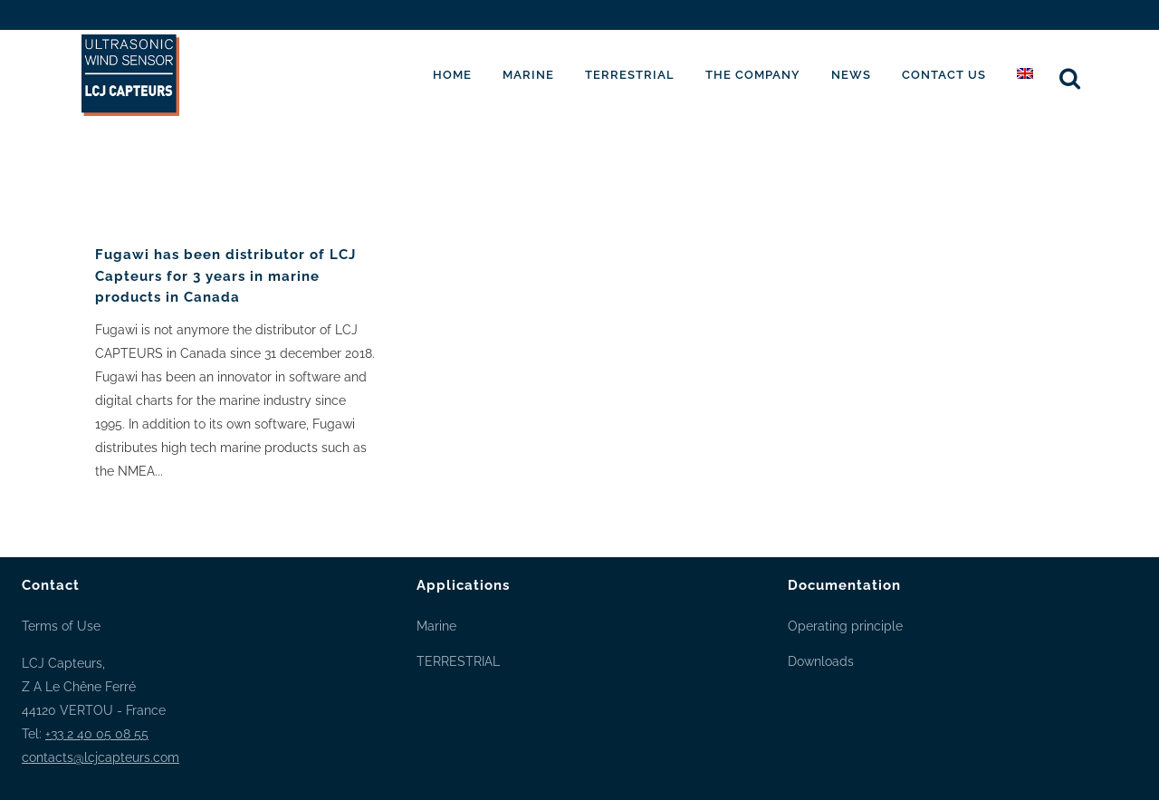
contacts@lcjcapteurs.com (100, 757)
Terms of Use (61, 626)
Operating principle (845, 626)
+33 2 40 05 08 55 (96, 734)
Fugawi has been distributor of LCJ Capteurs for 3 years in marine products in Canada (225, 275)
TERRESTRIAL (458, 661)
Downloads (821, 661)
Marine (436, 626)
